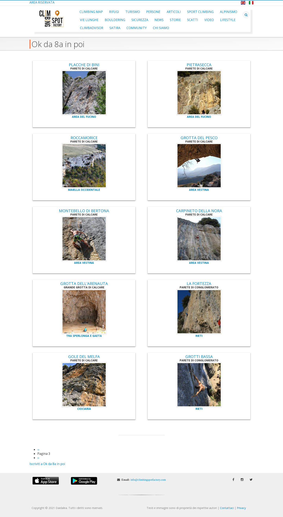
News (159, 20)
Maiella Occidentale (84, 190)
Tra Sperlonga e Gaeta (84, 336)
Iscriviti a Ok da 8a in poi (47, 464)
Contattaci (227, 508)
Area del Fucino (84, 117)
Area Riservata (41, 2)
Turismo (132, 12)
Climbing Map (91, 12)
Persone (153, 12)
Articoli (174, 12)
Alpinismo (228, 12)
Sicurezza (139, 20)
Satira (114, 28)
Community (137, 28)
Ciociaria (84, 409)
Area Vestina (199, 190)
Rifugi (114, 12)
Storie (175, 20)
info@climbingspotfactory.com (148, 479)
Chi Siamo (161, 28)
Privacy (241, 508)
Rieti (199, 336)
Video (209, 20)
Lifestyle (227, 20)
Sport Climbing (200, 12)
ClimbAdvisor (91, 28)
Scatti (192, 20)
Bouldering (115, 20)
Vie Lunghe (89, 20)
